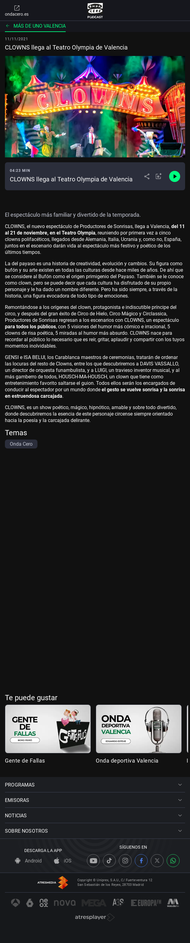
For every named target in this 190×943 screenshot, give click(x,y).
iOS (63, 861)
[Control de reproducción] (174, 176)
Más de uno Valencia (35, 26)
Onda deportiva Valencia (127, 760)
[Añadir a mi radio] (158, 176)
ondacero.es (17, 10)
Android (28, 861)
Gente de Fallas (25, 760)
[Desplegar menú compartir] (147, 176)
